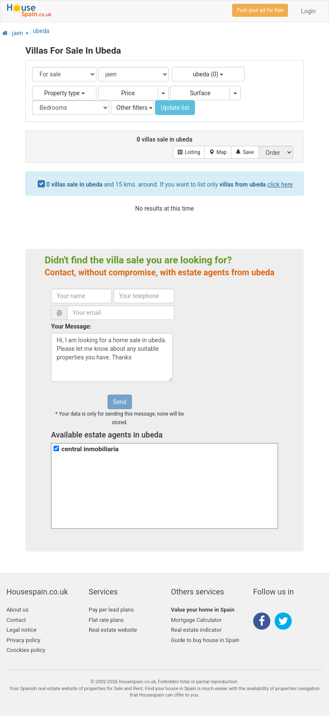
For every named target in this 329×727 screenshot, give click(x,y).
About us (17, 609)
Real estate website (113, 630)
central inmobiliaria (89, 449)
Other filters (135, 107)
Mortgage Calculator (196, 620)
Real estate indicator (196, 630)
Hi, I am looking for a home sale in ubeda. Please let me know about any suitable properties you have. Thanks (112, 357)
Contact (16, 620)
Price (128, 93)
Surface (200, 93)
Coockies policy (25, 650)
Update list (175, 107)
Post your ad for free (260, 10)
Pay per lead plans (111, 609)
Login (308, 11)
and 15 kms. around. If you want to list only (169, 184)
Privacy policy (23, 640)
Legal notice (21, 630)
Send (119, 401)
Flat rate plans (106, 620)
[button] (26, 33)
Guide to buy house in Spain (205, 640)
